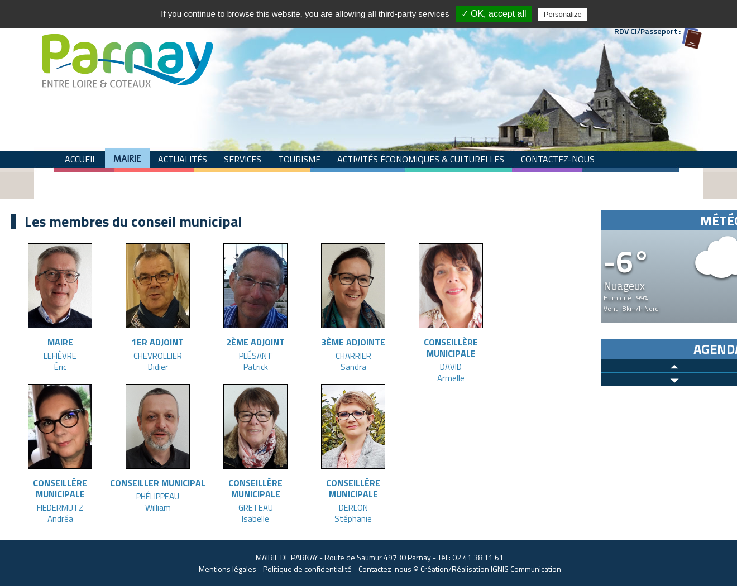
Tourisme (299, 159)
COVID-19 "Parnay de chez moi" (249, 179)
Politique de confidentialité (307, 569)
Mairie (127, 158)
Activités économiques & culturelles (420, 159)
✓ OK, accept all (494, 13)
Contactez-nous (558, 159)
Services (242, 159)
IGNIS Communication (526, 569)
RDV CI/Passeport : (647, 31)
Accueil (81, 159)
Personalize (563, 14)
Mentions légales (227, 569)
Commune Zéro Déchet (115, 179)
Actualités (182, 159)
